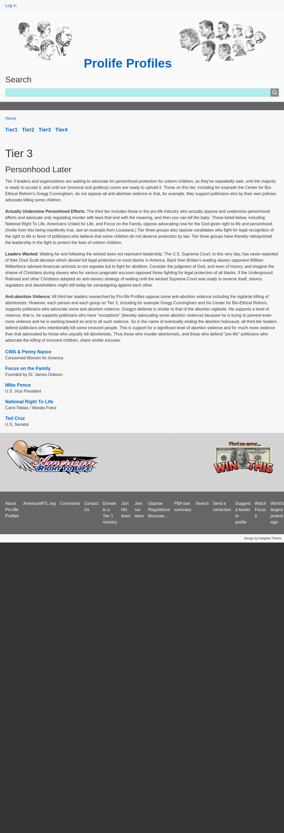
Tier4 (61, 130)
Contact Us (91, 506)
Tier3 (44, 130)
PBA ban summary (182, 506)
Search (202, 503)
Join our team (139, 509)
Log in (11, 5)
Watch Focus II (260, 509)
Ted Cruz (15, 418)
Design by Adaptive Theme (262, 538)
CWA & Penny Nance (28, 351)
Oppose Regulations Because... (159, 509)
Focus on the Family (27, 368)
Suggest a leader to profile (242, 512)
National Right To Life (29, 401)
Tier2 (28, 130)
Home (13, 106)
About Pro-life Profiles (12, 509)
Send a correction (222, 506)
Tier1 (11, 130)
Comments (70, 503)
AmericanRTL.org (39, 503)
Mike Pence (18, 385)
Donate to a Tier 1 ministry (110, 512)
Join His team (126, 509)
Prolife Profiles (128, 63)
